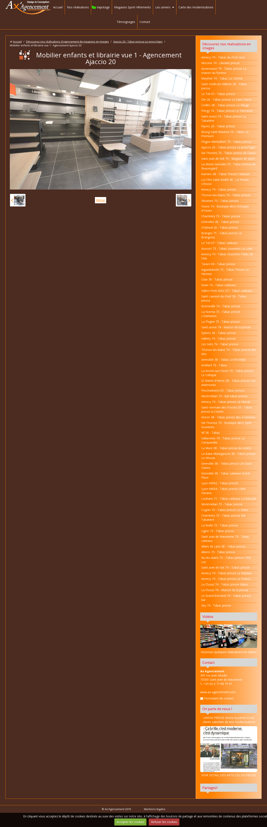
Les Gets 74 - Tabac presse (219, 344)
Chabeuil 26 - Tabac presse (219, 227)
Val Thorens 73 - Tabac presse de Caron (228, 153)
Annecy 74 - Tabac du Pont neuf (223, 57)
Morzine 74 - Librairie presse (220, 63)
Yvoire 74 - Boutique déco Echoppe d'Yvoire (225, 208)
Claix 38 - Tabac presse (217, 279)
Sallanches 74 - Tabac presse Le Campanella (223, 440)
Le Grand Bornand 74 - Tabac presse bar (226, 598)
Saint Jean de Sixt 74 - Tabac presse (225, 567)
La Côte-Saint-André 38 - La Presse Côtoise (225, 182)
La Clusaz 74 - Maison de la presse (224, 590)
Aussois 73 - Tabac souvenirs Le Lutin (226, 248)
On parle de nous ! (217, 708)
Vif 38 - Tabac (210, 433)
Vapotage (103, 7)
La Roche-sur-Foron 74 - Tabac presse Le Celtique (227, 373)
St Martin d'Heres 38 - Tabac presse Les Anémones (228, 383)
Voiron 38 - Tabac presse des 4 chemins (228, 417)
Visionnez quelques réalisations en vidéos (229, 652)
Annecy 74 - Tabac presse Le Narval (225, 402)
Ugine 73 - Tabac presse (217, 531)
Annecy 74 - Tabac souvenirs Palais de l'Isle (227, 256)
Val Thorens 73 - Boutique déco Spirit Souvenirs (226, 425)
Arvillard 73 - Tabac (214, 365)
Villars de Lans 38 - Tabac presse (223, 546)
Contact (145, 22)
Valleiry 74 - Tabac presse (218, 338)
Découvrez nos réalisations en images (226, 46)
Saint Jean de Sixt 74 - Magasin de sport (228, 159)
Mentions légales (154, 809)
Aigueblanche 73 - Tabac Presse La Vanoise (225, 272)
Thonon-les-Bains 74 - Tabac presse (225, 195)
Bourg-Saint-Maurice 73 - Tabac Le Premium (225, 134)
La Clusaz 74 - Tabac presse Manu (224, 584)
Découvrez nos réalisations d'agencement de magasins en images (67, 41)
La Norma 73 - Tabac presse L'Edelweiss (220, 314)
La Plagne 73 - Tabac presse (220, 322)
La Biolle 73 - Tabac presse (219, 525)
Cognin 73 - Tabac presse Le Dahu (224, 510)
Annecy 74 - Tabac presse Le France (225, 579)
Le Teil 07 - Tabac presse (218, 94)
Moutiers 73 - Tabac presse (219, 201)
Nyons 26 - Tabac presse (218, 126)
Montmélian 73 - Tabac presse (222, 504)
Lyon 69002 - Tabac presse (219, 483)
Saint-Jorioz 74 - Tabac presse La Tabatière (223, 118)
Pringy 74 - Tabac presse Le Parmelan (227, 111)
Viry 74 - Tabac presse (216, 605)
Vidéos (207, 616)
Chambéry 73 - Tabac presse (220, 216)
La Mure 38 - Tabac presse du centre (226, 448)
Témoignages (126, 22)
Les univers (162, 7)
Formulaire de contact (217, 698)
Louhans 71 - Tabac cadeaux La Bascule (228, 499)
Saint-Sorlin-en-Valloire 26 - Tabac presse (224, 86)
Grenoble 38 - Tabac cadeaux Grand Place (225, 475)
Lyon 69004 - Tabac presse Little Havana (223, 491)
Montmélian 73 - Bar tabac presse (224, 396)
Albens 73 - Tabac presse (218, 552)
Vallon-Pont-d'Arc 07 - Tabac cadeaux (226, 291)
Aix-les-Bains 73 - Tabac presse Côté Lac (226, 560)
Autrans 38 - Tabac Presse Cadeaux (225, 174)
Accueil (58, 7)
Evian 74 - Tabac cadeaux (218, 285)
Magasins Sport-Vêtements (132, 7)
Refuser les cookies (164, 822)
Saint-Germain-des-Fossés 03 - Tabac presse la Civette (226, 409)
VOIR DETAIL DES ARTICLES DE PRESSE (228, 751)
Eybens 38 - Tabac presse (218, 333)
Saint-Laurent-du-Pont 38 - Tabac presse (224, 298)
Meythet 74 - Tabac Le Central (221, 78)
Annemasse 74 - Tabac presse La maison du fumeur (223, 71)
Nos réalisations (78, 7)
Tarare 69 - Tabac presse (218, 264)
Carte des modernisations (196, 7)
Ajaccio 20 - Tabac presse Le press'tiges (137, 41)
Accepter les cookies (130, 822)
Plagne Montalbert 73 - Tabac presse (226, 142)
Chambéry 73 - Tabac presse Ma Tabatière (223, 517)
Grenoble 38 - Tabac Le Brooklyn (223, 360)
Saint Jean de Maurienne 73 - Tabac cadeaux (225, 539)
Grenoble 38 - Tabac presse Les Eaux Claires (226, 466)
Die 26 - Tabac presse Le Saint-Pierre (226, 99)
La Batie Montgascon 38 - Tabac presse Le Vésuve (228, 456)
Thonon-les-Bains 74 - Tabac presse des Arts (228, 352)
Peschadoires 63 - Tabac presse (222, 390)
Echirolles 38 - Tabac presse (220, 222)
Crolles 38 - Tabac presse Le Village (225, 105)
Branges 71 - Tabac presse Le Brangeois (221, 235)
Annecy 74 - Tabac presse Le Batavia (226, 573)
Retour (100, 200)
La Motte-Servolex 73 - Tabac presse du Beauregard (228, 166)
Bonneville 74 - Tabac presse (220, 306)
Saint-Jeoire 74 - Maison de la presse (226, 327)
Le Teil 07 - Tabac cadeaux (219, 243)
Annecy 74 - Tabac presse (218, 189)
